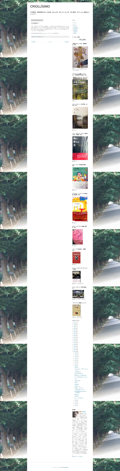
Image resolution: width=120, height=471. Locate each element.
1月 (75, 405)
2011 (75, 347)
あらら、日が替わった (79, 398)
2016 (75, 339)
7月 (75, 362)
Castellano (75, 27)
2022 (75, 328)
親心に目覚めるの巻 (79, 373)
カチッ (76, 378)
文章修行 (76, 367)
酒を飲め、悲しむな (79, 387)
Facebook (75, 31)
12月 (76, 353)
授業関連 (75, 30)
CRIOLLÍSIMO (40, 6)
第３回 (76, 382)
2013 (75, 344)
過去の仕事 (75, 28)
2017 (75, 337)
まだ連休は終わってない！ (80, 389)
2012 (75, 346)
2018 (75, 335)
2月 (75, 403)
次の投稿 (33, 41)
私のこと (75, 25)
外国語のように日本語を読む (80, 375)
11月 (76, 354)
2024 (75, 324)
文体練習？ (77, 384)
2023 (75, 326)
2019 (75, 333)
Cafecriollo (83, 411)
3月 (75, 401)
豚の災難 (76, 396)
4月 (75, 400)
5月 (75, 365)
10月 (76, 356)
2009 (75, 351)
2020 (75, 331)
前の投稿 (67, 41)
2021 (75, 330)
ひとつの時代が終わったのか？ (81, 377)
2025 (75, 322)
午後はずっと (77, 386)
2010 (75, 349)
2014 (75, 342)
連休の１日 (77, 394)
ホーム (50, 41)
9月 (75, 358)
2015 (75, 340)
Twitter (74, 33)
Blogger (66, 467)
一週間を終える (78, 371)
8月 (75, 360)
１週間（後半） (78, 380)
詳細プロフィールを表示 (77, 456)
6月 (75, 363)
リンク (74, 24)
